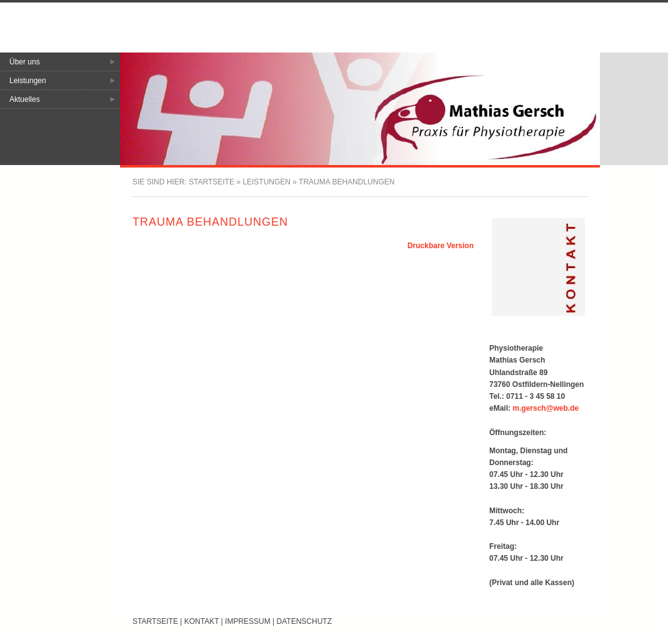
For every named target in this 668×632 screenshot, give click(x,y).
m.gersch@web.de (545, 408)
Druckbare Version (440, 245)
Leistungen (27, 80)
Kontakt (201, 621)
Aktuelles (24, 99)
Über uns (24, 62)
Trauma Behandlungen (346, 182)
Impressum (248, 621)
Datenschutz (304, 621)
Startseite (211, 182)
